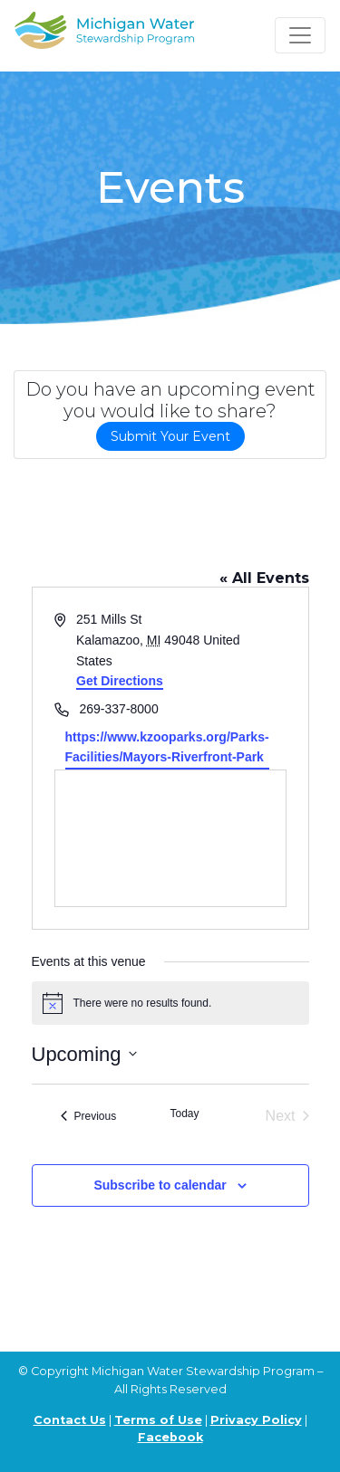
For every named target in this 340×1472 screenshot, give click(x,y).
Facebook (170, 1437)
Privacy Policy (256, 1420)
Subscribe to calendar (159, 1185)
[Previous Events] (89, 1116)
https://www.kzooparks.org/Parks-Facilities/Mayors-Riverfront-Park (167, 747)
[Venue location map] (170, 838)
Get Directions (119, 681)
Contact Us (70, 1420)
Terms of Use (158, 1420)
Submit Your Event (170, 436)
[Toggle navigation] (300, 35)
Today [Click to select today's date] (184, 1113)
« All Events (264, 578)
